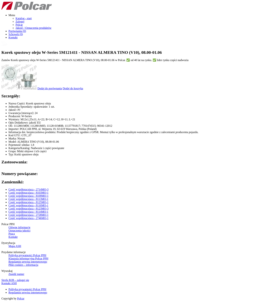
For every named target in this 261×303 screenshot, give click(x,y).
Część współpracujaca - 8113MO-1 (28, 199)
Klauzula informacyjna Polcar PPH (28, 258)
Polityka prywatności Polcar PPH (27, 255)
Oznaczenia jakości (19, 230)
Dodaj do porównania (49, 88)
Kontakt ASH (9, 283)
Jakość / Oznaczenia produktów (33, 27)
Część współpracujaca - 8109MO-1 (28, 195)
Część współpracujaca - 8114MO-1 (28, 211)
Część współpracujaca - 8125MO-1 (28, 202)
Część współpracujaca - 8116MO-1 (28, 205)
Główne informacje (19, 227)
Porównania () (17, 31)
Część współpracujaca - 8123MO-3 (28, 208)
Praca (11, 233)
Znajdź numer (16, 274)
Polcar (19, 24)
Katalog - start (24, 18)
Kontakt (13, 37)
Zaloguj (20, 21)
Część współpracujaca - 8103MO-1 (28, 192)
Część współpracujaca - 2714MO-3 (28, 189)
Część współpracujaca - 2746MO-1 (28, 218)
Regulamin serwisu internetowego (27, 261)
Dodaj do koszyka (73, 88)
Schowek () (15, 34)
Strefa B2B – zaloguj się (15, 280)
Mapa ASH (14, 246)
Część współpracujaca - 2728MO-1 (28, 214)
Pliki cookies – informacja (23, 264)
